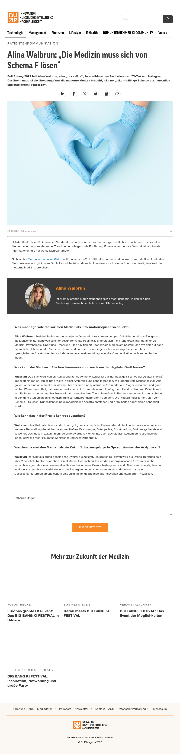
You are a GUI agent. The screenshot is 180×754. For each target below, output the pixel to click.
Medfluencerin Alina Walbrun (46, 259)
